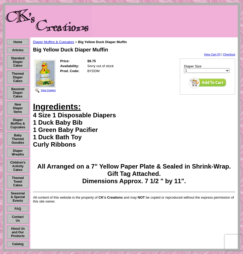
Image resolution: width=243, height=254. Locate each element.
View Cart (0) (212, 54)
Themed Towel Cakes (18, 181)
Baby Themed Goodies (17, 139)
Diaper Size (192, 66)
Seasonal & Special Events (18, 197)
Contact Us (18, 218)
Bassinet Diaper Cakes (17, 92)
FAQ (18, 209)
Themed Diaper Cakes (18, 77)
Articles (18, 50)
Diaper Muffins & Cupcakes (17, 123)
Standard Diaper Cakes (18, 61)
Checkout (229, 54)
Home (18, 42)
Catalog (18, 244)
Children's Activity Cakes (17, 166)
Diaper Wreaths (18, 152)
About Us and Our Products (18, 232)
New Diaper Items (18, 108)
